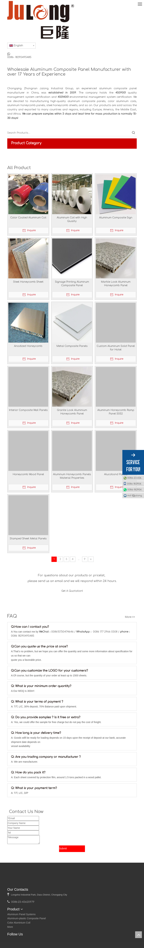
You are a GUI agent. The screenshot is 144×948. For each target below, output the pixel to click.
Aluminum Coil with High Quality (72, 219)
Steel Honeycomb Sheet (28, 282)
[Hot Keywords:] (133, 133)
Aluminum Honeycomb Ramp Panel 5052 (115, 412)
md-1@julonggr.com (135, 495)
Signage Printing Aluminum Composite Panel (72, 284)
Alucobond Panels (116, 474)
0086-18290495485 (133, 483)
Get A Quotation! (72, 592)
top (138, 934)
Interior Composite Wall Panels (28, 410)
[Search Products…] (68, 133)
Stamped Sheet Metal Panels (28, 538)
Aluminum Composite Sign (115, 217)
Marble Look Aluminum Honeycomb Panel (116, 284)
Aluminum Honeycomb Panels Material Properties (72, 476)
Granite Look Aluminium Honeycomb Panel (72, 412)
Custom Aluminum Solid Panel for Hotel (116, 348)
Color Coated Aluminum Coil (28, 217)
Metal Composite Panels (72, 346)
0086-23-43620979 (135, 478)
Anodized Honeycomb (28, 346)
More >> (130, 625)
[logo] (11, 889)
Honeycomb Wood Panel (28, 474)
